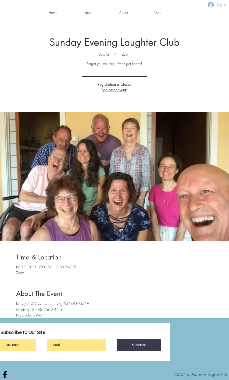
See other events (114, 90)
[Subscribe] (139, 345)
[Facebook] (5, 375)
